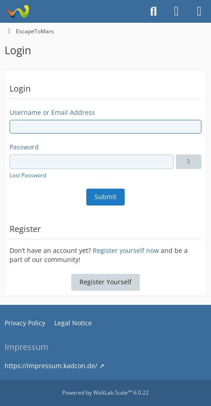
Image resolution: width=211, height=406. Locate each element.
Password (24, 147)
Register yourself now (126, 250)
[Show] (188, 161)
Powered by (105, 392)
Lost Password (28, 175)
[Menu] (199, 11)
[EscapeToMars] (17, 11)
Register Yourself (105, 282)
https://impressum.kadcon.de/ (51, 365)
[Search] (153, 11)
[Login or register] (176, 11)
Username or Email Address (52, 112)
